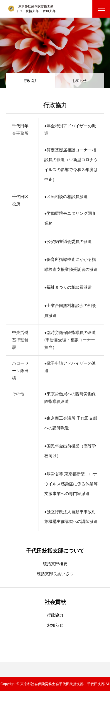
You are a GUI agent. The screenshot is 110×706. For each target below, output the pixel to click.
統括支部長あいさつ (55, 574)
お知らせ (79, 81)
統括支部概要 (55, 564)
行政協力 (55, 615)
